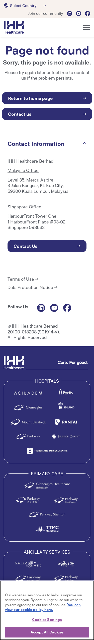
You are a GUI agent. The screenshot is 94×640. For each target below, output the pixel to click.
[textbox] (21, 5)
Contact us (19, 114)
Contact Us (25, 246)
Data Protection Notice (30, 287)
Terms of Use (21, 279)
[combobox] (26, 5)
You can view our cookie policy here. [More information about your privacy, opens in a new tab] (43, 607)
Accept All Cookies (47, 632)
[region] (47, 610)
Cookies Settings (47, 619)
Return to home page (30, 98)
